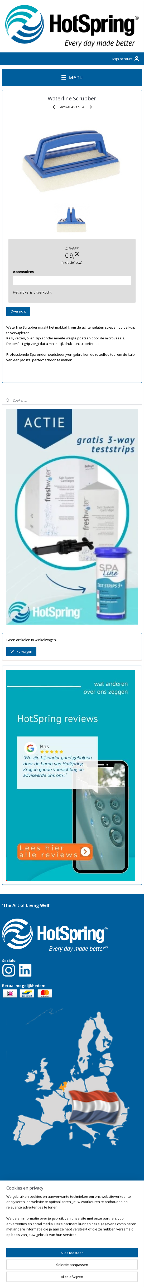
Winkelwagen (21, 651)
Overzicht (18, 311)
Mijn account (126, 59)
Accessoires (23, 271)
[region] (72, 1218)
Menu (72, 77)
